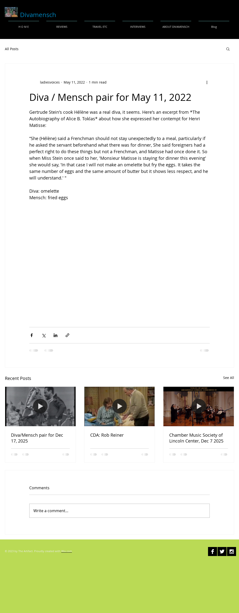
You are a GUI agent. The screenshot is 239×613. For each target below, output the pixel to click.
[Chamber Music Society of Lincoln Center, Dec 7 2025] (198, 406)
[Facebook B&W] (212, 551)
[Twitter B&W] (222, 551)
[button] (228, 49)
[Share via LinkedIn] (55, 335)
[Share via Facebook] (31, 335)
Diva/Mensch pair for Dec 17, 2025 (37, 438)
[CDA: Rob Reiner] (119, 406)
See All (228, 377)
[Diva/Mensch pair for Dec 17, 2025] (40, 406)
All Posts (12, 49)
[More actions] (207, 82)
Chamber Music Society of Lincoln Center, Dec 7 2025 (196, 438)
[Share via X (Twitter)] (43, 335)
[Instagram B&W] (231, 551)
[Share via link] (67, 335)
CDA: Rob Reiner (107, 435)
